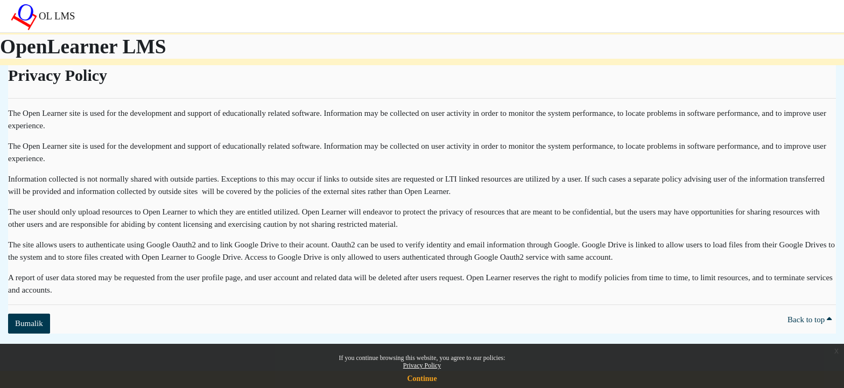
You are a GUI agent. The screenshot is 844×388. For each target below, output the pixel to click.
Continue (422, 379)
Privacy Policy (422, 365)
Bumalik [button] (29, 323)
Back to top (809, 319)
